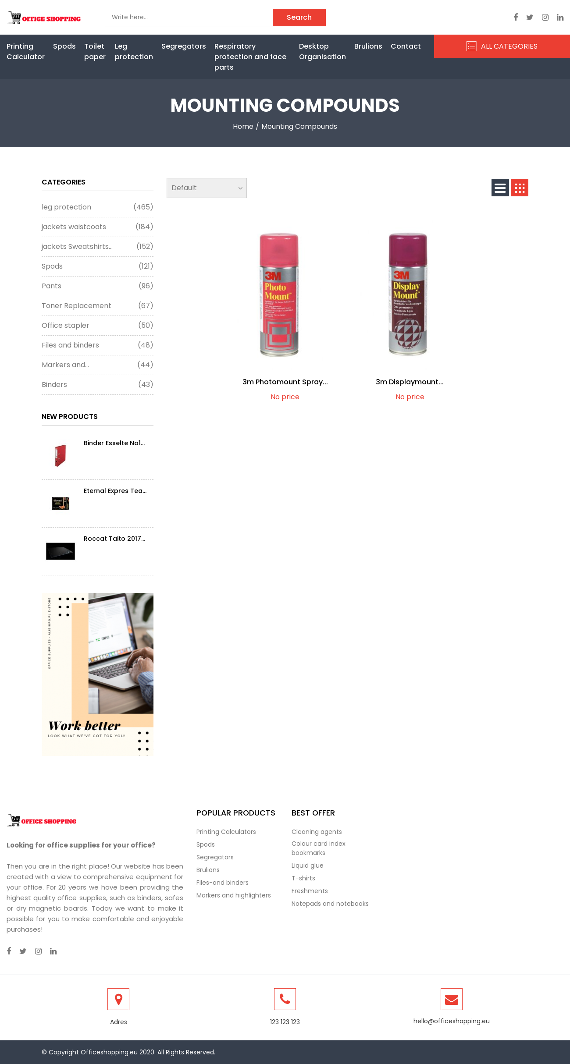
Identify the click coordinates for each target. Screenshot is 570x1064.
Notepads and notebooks (330, 903)
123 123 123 (285, 1022)
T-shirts (303, 878)
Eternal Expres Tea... (115, 490)
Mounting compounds (299, 126)
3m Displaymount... (410, 382)
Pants (97, 286)
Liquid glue (308, 865)
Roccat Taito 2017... (114, 538)
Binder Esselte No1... (114, 443)
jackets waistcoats (97, 227)
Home (243, 126)
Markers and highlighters (233, 895)
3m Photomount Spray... (285, 382)
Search (299, 17)
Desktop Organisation (322, 51)
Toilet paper (95, 51)
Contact (406, 46)
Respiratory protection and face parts (250, 56)
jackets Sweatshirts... (97, 246)
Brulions (368, 46)
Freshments (310, 891)
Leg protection (134, 51)
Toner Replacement (97, 306)
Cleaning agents (317, 831)
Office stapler (97, 325)
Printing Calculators (226, 831)
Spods (64, 46)
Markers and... (97, 365)
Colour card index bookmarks (319, 848)
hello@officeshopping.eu (451, 1021)
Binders (97, 384)
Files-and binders (222, 882)
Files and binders (97, 345)
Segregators (183, 46)
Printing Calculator (26, 51)
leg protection (97, 207)
